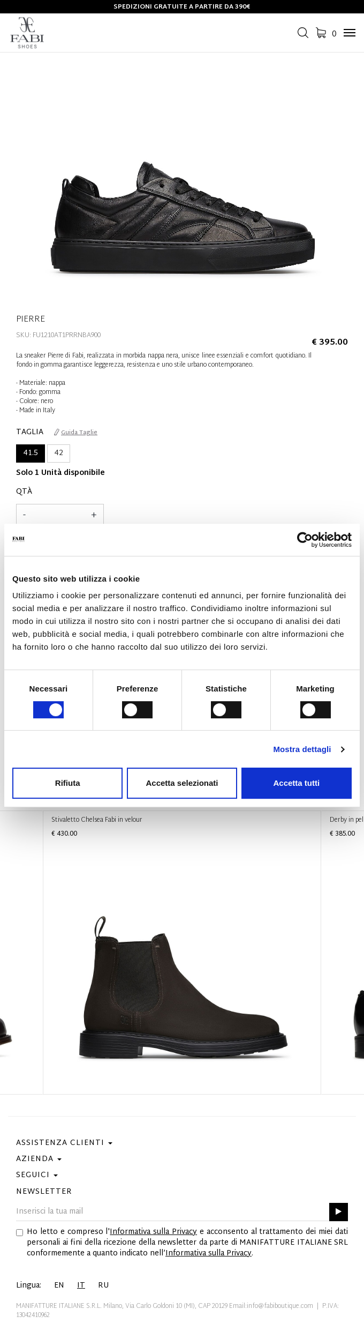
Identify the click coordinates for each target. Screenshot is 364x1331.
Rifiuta (67, 782)
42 (58, 453)
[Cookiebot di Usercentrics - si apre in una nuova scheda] (305, 540)
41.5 (30, 453)
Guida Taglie (75, 432)
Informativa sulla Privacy (153, 1232)
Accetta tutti (296, 782)
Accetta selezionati (182, 782)
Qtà (24, 492)
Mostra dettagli (302, 749)
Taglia (29, 432)
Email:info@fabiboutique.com (271, 1306)
